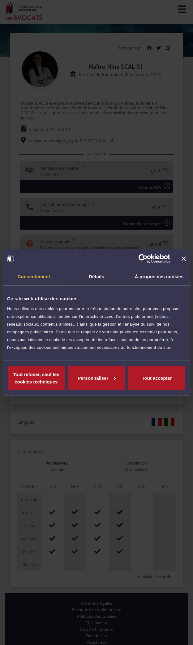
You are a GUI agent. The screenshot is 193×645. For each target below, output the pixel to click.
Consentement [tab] (34, 276)
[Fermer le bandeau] (184, 259)
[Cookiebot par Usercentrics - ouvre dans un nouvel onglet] (143, 258)
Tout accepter (157, 377)
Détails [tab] (96, 276)
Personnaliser (97, 377)
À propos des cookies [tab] (159, 276)
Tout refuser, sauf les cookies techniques (36, 377)
